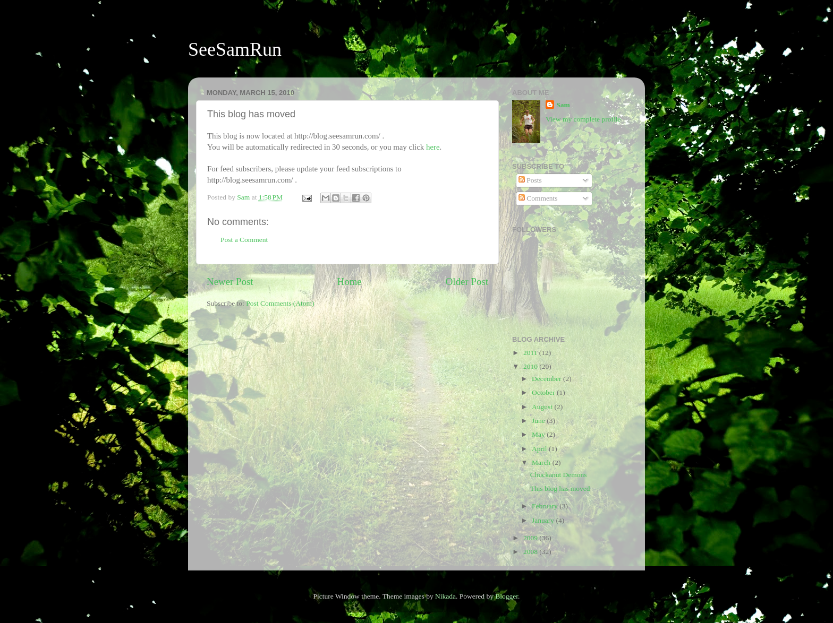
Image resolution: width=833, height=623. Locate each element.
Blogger (506, 596)
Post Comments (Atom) (280, 303)
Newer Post (230, 281)
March (542, 462)
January (544, 520)
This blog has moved (560, 488)
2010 (531, 366)
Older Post (467, 281)
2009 (531, 538)
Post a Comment (244, 240)
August (543, 407)
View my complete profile (583, 119)
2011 (531, 353)
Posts (530, 180)
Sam (563, 105)
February (545, 506)
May (539, 434)
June (539, 421)
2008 (531, 552)
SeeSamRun (235, 49)
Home (349, 281)
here (433, 147)
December (547, 379)
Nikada (445, 596)
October (544, 392)
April (540, 449)
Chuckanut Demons (558, 475)
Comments (538, 198)
